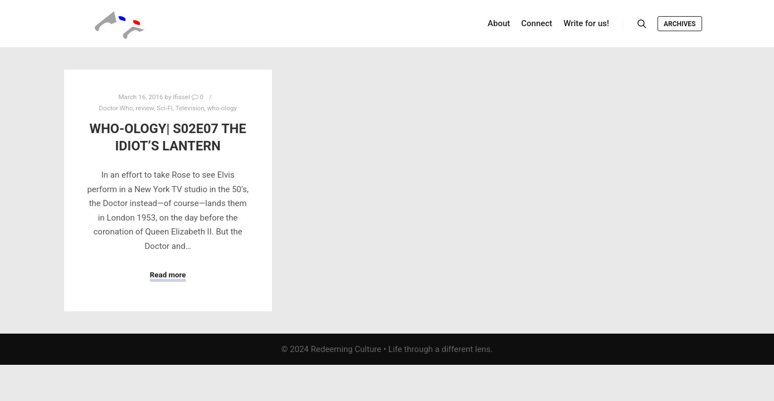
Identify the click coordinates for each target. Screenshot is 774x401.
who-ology (222, 108)
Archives (680, 24)
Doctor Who (116, 108)
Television (190, 108)
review (144, 108)
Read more (168, 275)
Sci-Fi (164, 108)
